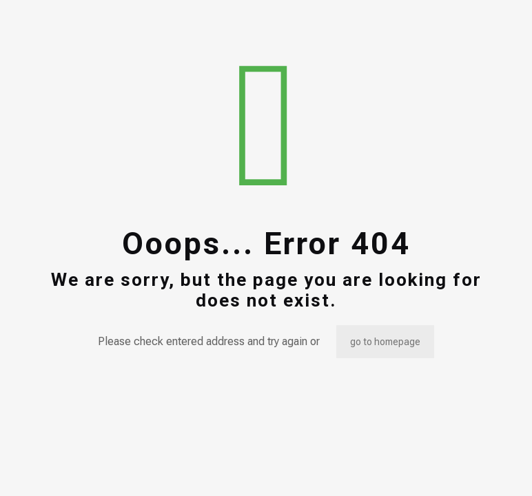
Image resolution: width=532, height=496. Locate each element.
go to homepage (385, 341)
